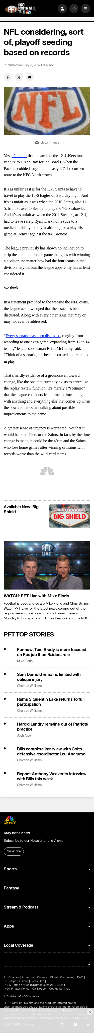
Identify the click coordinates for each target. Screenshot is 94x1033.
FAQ (80, 977)
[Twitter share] (19, 77)
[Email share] (30, 77)
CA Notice (39, 989)
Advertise (28, 977)
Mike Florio (24, 661)
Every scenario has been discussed (33, 336)
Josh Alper (24, 736)
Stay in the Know (17, 833)
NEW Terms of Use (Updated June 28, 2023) (34, 985)
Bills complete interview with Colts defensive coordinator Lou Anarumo (51, 752)
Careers (42, 977)
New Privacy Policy (17, 989)
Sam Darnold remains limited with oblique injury (49, 677)
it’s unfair (19, 156)
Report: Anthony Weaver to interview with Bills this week (51, 776)
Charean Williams (29, 686)
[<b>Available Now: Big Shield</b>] (69, 516)
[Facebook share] (8, 77)
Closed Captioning (62, 977)
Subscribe (14, 851)
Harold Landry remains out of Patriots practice (52, 727)
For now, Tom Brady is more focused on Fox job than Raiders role (51, 652)
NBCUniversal (31, 996)
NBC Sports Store (16, 981)
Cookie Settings (59, 989)
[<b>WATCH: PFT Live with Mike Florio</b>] (47, 565)
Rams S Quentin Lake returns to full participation (50, 702)
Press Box (37, 981)
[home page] (20, 8)
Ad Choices (11, 977)
